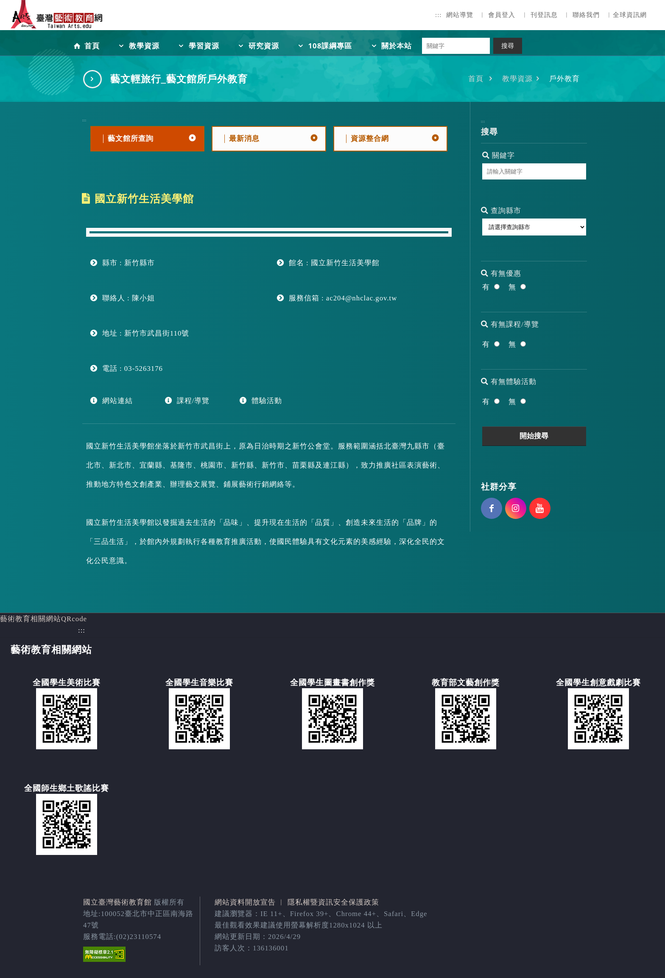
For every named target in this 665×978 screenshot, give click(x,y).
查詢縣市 (501, 211)
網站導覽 (459, 14)
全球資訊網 (630, 14)
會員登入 (501, 14)
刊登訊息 (544, 14)
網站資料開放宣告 (245, 902)
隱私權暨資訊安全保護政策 (333, 902)
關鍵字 (498, 155)
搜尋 (507, 45)
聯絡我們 (586, 14)
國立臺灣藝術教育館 (117, 902)
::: (438, 14)
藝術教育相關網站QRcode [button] (43, 619)
